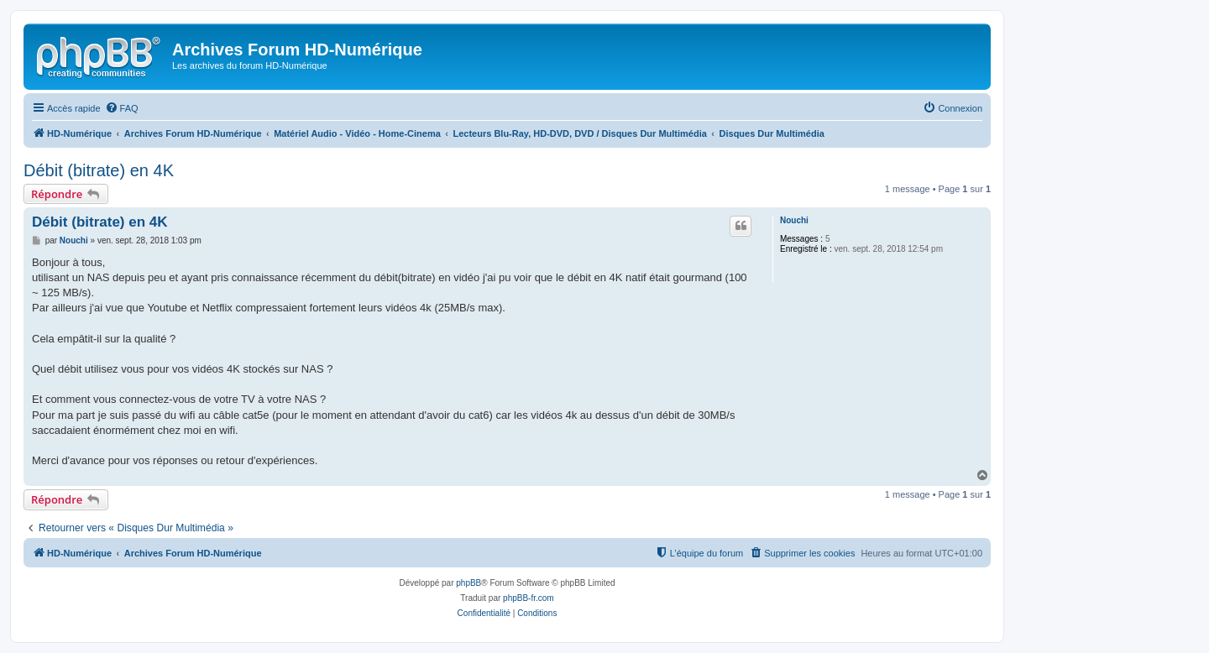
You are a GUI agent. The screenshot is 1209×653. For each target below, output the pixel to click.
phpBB (468, 583)
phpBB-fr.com (528, 598)
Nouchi (794, 220)
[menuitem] (122, 108)
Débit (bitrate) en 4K (99, 170)
